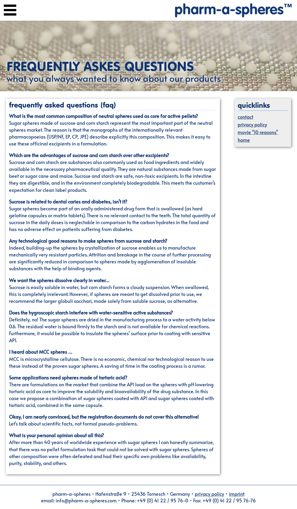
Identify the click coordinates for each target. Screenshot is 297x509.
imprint (237, 493)
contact (245, 116)
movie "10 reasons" (258, 132)
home (244, 139)
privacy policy (252, 124)
